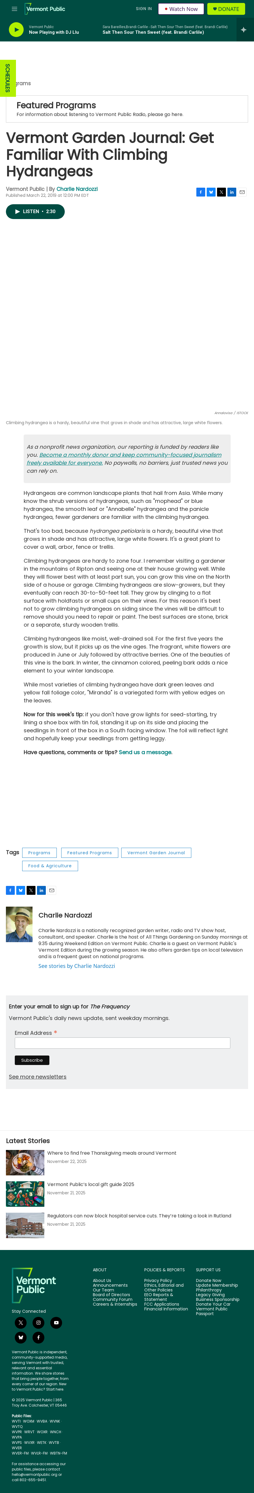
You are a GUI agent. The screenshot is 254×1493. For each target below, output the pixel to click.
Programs (18, 83)
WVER (17, 1447)
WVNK (55, 1421)
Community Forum (112, 1299)
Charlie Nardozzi (77, 189)
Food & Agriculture (50, 866)
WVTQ (17, 1426)
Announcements (110, 1285)
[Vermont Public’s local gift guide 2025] (25, 1194)
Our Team (103, 1290)
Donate (228, 9)
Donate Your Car (213, 1304)
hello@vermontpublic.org (34, 1474)
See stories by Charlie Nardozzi (76, 965)
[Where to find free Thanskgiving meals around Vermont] (25, 1162)
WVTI (16, 1421)
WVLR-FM (39, 1453)
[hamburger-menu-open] (14, 9)
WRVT (29, 1431)
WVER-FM (20, 1453)
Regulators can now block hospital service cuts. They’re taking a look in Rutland (139, 1215)
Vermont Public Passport (212, 1311)
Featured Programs (56, 105)
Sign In (144, 9)
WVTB (54, 1442)
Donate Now (208, 1280)
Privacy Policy (158, 1280)
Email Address (36, 1032)
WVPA (17, 1437)
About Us (102, 1280)
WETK (41, 1442)
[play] (16, 29)
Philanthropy (209, 1290)
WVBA (42, 1421)
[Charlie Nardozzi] (19, 924)
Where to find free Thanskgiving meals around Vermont (112, 1153)
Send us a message (145, 752)
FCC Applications (161, 1304)
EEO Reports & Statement (158, 1297)
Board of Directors (111, 1295)
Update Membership (217, 1285)
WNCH (55, 1431)
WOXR (42, 1431)
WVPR (17, 1431)
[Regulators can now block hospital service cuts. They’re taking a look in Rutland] (25, 1225)
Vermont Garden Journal (156, 853)
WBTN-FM (58, 1453)
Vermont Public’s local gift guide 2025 (90, 1184)
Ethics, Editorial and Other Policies (164, 1288)
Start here (54, 1389)
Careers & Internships (115, 1304)
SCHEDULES (7, 78)
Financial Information (166, 1309)
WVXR (29, 1442)
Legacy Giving (210, 1295)
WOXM (28, 1421)
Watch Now (181, 8)
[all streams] (245, 29)
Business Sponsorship (218, 1299)
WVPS (17, 1442)
